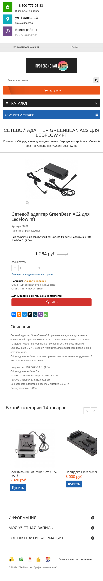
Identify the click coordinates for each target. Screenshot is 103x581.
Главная (8, 141)
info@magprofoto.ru (28, 47)
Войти (74, 47)
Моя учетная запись (31, 528)
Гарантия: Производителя (26, 230)
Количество (18, 262)
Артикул (16, 226)
